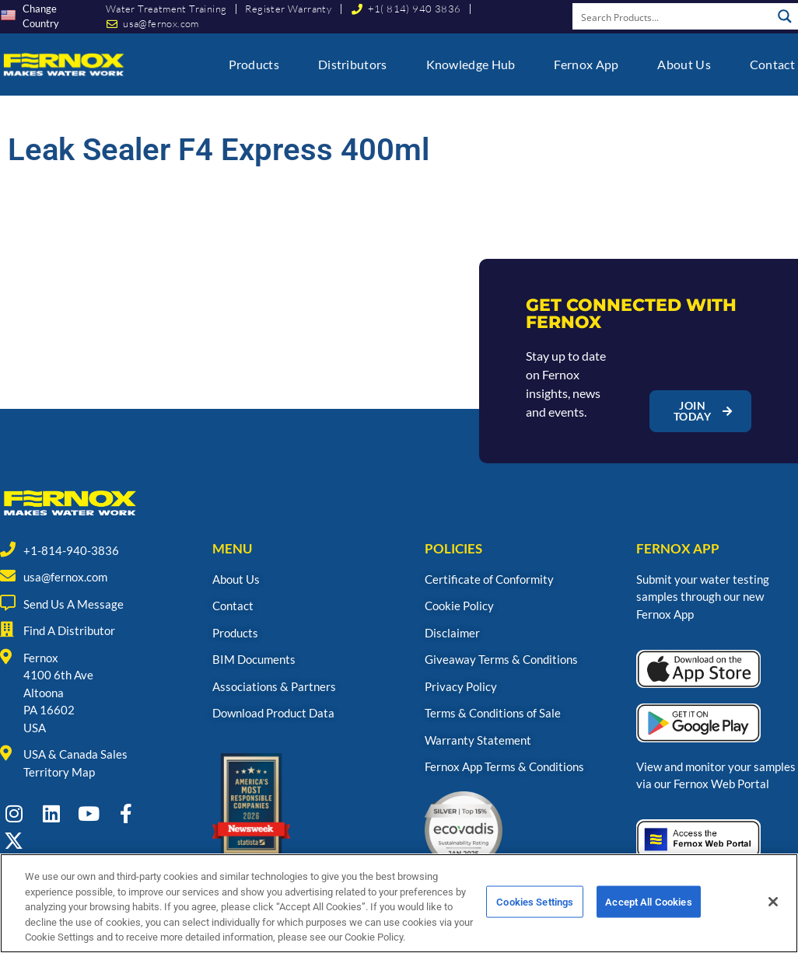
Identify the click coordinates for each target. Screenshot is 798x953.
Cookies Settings (534, 921)
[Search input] (673, 16)
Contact (772, 64)
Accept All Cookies (648, 921)
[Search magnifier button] (785, 16)
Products (254, 64)
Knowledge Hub (471, 64)
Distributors (352, 64)
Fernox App (586, 64)
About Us (683, 64)
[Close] (773, 921)
